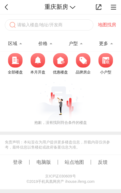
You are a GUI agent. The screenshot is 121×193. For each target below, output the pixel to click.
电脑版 (43, 162)
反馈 (103, 162)
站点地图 (74, 162)
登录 (18, 162)
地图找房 (107, 24)
